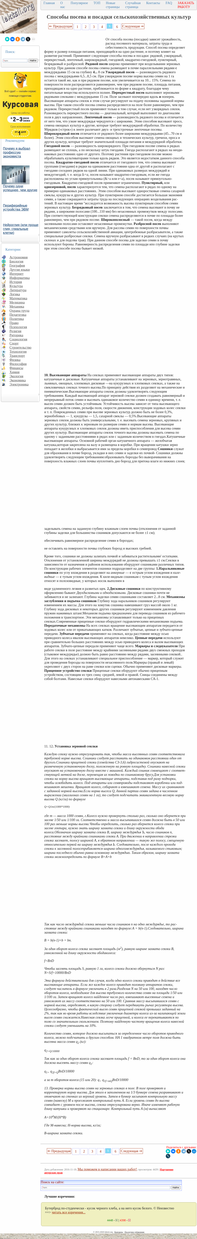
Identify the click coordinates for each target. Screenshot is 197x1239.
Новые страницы (113, 5)
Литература (17, 290)
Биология (16, 261)
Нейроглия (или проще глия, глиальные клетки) (20, 229)
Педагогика (17, 315)
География (17, 265)
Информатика (19, 278)
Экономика (17, 380)
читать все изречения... (68, 1212)
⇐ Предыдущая (60, 26)
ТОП (96, 3)
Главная (49, 3)
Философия (18, 364)
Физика (14, 360)
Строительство (20, 347)
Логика (14, 294)
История (15, 282)
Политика (16, 319)
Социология (18, 339)
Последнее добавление (134, 1232)
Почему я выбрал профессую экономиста (16, 152)
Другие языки (19, 270)
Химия (14, 372)
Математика (18, 298)
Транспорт (17, 356)
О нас (62, 5)
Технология (18, 351)
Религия (15, 331)
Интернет (16, 274)
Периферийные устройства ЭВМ (16, 207)
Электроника (19, 384)
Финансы (16, 368)
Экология (16, 376)
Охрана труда (19, 310)
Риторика (16, 335)
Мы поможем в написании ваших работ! (107, 1169)
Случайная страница (133, 5)
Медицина (17, 302)
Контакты (153, 3)
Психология (18, 327)
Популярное (79, 3)
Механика (16, 306)
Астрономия (18, 257)
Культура (16, 286)
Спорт (14, 343)
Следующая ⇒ (133, 26)
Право (14, 323)
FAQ (169, 3)
